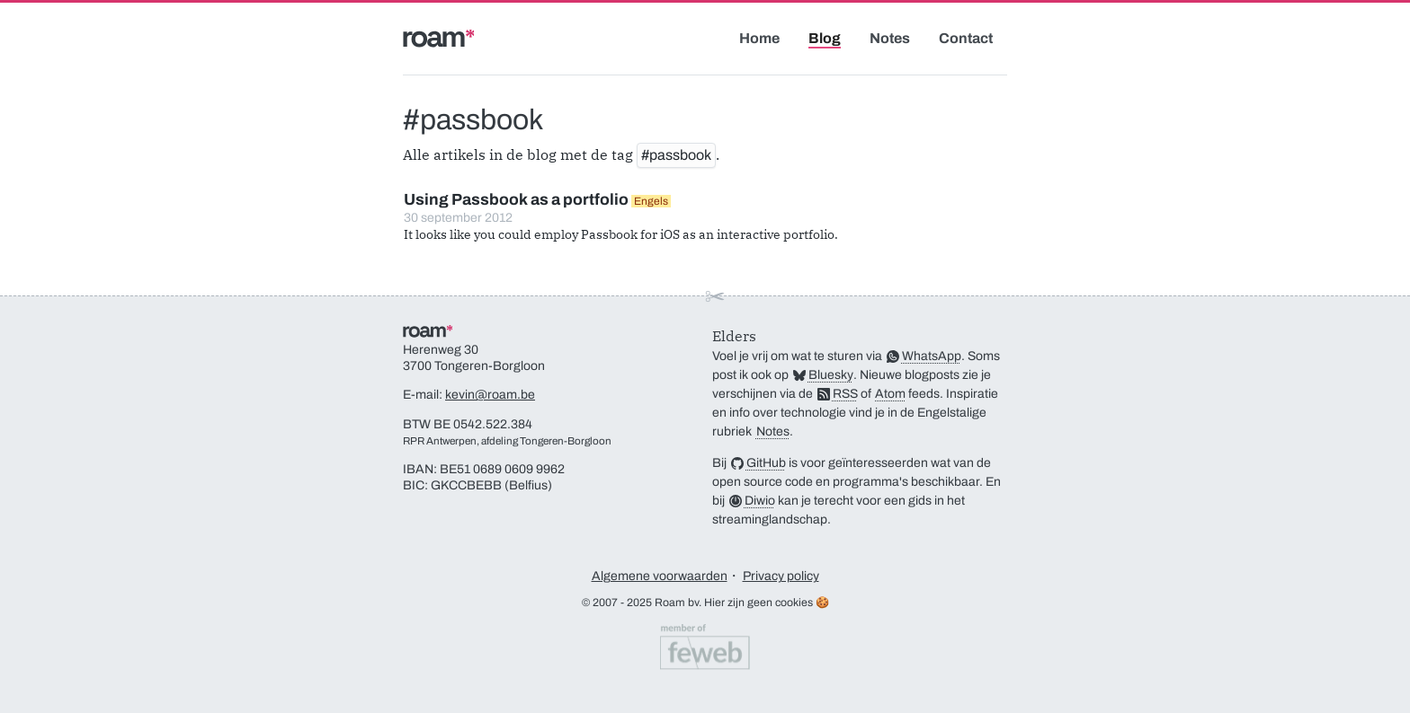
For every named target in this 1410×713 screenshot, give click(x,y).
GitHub (766, 463)
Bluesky (830, 375)
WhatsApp (931, 356)
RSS (845, 394)
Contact (966, 38)
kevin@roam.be (490, 394)
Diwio (760, 500)
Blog (824, 38)
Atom (890, 394)
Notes (890, 38)
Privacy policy (781, 576)
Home (759, 38)
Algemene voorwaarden (659, 576)
